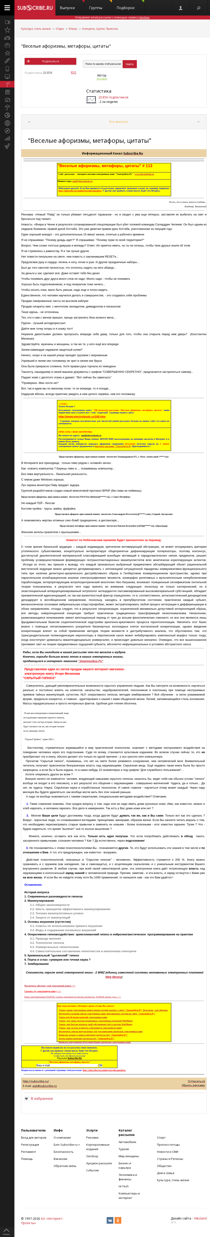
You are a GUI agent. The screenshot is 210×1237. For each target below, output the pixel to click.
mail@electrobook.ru (83, 181)
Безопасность (64, 1152)
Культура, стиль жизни (36, 29)
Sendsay (92, 1156)
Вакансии (60, 1159)
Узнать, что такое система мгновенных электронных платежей (96, 1021)
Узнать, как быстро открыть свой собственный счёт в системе (96, 1024)
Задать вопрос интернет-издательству (87, 1038)
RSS (73, 72)
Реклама (92, 1137)
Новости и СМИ (167, 1152)
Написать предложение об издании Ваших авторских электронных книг (95, 1042)
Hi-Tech (124, 1186)
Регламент (28, 1152)
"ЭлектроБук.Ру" (90, 661)
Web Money (113, 977)
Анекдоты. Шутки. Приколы (100, 29)
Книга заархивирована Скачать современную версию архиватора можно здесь (72, 997)
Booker (102, 79)
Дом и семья (165, 1173)
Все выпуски (118, 121)
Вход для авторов (33, 1137)
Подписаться (50, 61)
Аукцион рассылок (99, 1163)
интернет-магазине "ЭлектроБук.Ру (113, 446)
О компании (62, 1137)
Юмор (73, 29)
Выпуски (72, 5)
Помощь (27, 1159)
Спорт (161, 1137)
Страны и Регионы (170, 1159)
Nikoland (200, 1218)
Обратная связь (65, 1166)
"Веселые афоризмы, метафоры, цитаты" (66, 46)
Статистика (98, 91)
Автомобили (127, 1142)
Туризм (124, 1149)
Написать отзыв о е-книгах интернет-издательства (93, 1035)
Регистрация (30, 1145)
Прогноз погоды (168, 1145)
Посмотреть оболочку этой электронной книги (49, 986)
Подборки (130, 5)
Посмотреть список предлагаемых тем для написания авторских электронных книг (101, 1031)
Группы (100, 5)
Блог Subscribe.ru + (67, 1145)
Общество (164, 1166)
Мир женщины (129, 1156)
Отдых (60, 29)
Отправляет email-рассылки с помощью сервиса (112, 17)
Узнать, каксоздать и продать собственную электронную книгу (90, 1028)
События (92, 1170)
